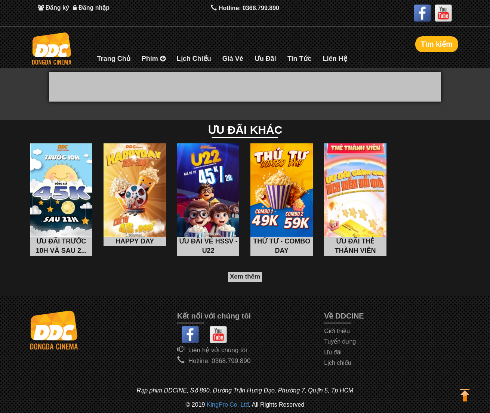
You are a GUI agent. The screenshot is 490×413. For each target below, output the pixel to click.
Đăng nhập (91, 7)
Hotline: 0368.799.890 (245, 7)
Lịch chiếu (337, 363)
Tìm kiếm (436, 44)
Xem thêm (245, 276)
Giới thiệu (337, 331)
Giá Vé (232, 58)
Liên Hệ (335, 58)
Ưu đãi (333, 352)
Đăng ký (53, 7)
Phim (154, 58)
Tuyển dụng (340, 341)
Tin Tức (299, 58)
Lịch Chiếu (194, 58)
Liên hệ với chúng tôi (217, 350)
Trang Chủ (113, 58)
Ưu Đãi (265, 58)
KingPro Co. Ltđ (228, 404)
